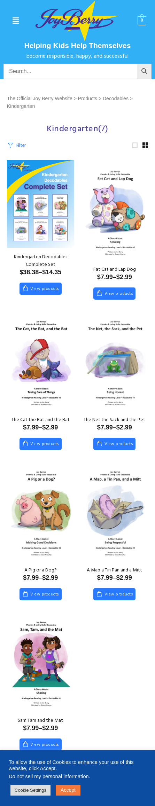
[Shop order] (96, 146)
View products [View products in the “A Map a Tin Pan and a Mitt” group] (118, 597)
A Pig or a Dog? (40, 573)
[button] (15, 21)
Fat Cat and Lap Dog (114, 273)
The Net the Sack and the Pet (114, 423)
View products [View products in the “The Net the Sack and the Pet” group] (118, 447)
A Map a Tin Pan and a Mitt (114, 573)
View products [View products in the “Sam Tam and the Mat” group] (44, 747)
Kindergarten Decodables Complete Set (40, 264)
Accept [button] (68, 790)
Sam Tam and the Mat (40, 724)
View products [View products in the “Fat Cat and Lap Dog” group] (118, 296)
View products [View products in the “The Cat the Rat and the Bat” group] (44, 447)
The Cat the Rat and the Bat (40, 423)
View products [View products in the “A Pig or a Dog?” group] (44, 597)
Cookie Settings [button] (30, 790)
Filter (21, 147)
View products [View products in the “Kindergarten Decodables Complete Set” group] (44, 292)
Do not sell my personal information (49, 776)
